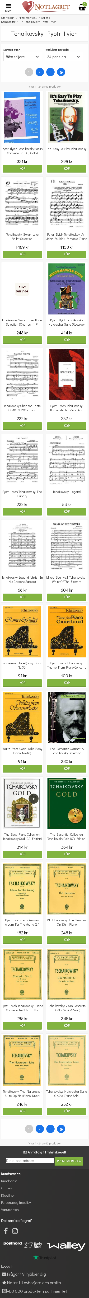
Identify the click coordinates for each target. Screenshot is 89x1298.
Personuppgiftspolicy (16, 1202)
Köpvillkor (8, 1195)
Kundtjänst (9, 1181)
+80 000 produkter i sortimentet (34, 1291)
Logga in (7, 1266)
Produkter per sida (57, 49)
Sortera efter (11, 49)
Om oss (6, 1188)
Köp (22, 168)
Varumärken (10, 1209)
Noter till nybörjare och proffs (31, 1282)
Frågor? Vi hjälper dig (23, 1274)
